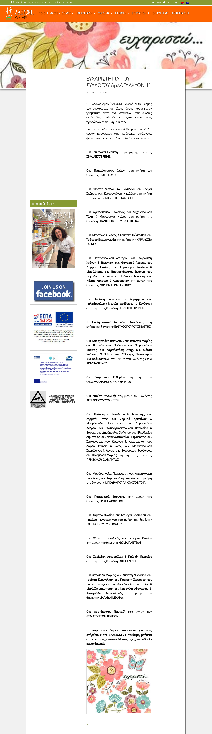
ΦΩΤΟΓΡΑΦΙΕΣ (180, 13)
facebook (16, 2)
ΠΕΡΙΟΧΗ (122, 13)
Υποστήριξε (170, 2)
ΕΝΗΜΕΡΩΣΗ (86, 13)
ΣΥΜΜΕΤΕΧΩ (160, 13)
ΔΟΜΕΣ (67, 13)
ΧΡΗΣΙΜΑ (105, 13)
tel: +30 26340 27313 (64, 2)
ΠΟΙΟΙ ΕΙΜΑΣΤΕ (49, 13)
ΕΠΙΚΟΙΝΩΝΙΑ (140, 13)
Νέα (107, 92)
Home (156, 2)
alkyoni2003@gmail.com (37, 2)
